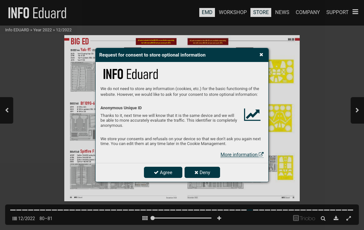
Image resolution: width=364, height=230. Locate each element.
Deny (202, 172)
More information (242, 154)
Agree (163, 172)
